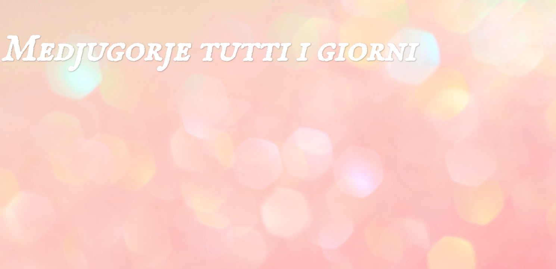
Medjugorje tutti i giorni (207, 50)
